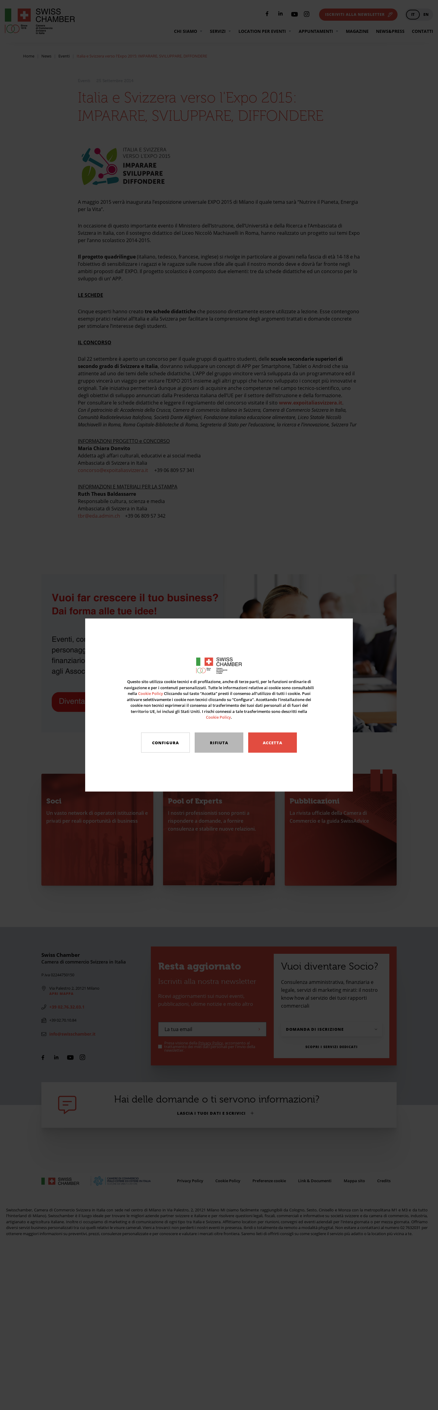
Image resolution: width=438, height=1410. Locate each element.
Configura (165, 742)
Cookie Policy (150, 693)
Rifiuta (219, 742)
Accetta (272, 742)
